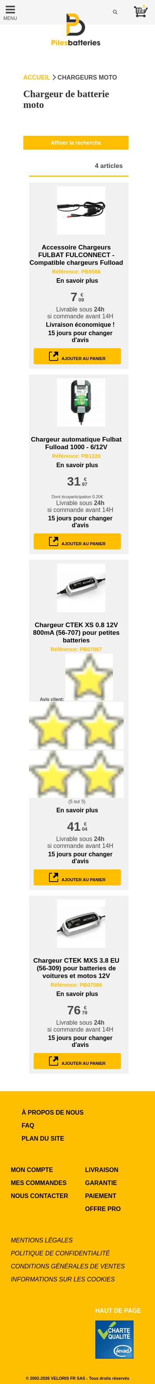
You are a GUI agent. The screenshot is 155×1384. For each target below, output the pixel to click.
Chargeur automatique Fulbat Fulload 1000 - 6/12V (76, 443)
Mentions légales (42, 1240)
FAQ (28, 1125)
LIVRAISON (101, 1170)
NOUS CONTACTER (39, 1196)
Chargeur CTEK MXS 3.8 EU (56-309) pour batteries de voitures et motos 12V (76, 968)
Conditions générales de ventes (68, 1266)
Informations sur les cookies (63, 1279)
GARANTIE (101, 1183)
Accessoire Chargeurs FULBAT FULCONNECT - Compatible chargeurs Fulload (76, 255)
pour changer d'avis (80, 336)
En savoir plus (77, 280)
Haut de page (118, 1310)
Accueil (37, 77)
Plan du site (43, 1138)
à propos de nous (53, 1112)
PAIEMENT (100, 1196)
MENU (10, 12)
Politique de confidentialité (60, 1253)
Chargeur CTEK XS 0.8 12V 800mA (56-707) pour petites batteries (76, 632)
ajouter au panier (77, 356)
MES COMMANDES (39, 1183)
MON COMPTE (32, 1170)
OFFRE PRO (103, 1209)
